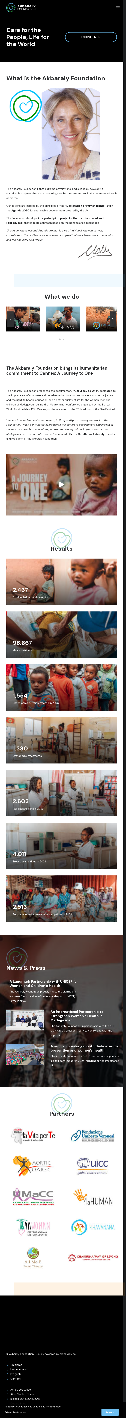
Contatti (15, 1378)
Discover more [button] (93, 37)
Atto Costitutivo (20, 1389)
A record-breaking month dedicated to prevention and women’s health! (84, 1047)
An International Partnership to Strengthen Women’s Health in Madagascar (76, 1015)
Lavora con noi (19, 1369)
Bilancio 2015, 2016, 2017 (25, 1398)
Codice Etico (18, 1403)
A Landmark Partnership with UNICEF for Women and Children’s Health (44, 983)
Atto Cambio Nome (22, 1394)
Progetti (15, 1373)
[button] (118, 7)
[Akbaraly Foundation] (21, 7)
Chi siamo (16, 1364)
